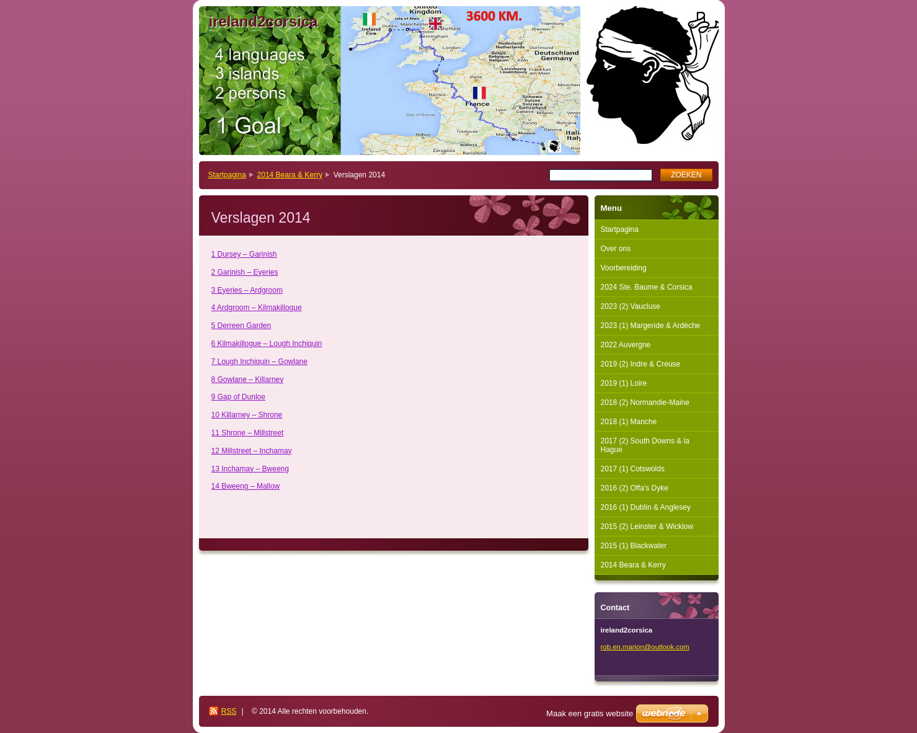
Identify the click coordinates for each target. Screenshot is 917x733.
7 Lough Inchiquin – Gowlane (259, 361)
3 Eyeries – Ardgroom (247, 290)
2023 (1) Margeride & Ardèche (651, 325)
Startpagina (227, 175)
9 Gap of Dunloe (238, 397)
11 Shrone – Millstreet (247, 433)
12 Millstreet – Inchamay (251, 450)
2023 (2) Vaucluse (631, 306)
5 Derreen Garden (241, 325)
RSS (229, 711)
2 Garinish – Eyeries (244, 272)
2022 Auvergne (626, 344)
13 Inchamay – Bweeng (250, 468)
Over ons (616, 248)
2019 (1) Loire (624, 383)
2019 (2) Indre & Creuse (641, 364)
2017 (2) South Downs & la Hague (645, 445)
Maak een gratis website (589, 713)
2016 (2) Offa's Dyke (634, 488)
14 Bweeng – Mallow (245, 486)
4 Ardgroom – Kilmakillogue (256, 307)
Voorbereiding (624, 268)
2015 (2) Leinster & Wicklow (647, 526)
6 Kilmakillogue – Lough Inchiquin (266, 343)
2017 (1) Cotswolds (633, 468)
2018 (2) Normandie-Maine (645, 402)
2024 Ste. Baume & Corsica (647, 287)
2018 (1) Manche (629, 421)
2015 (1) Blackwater (634, 545)
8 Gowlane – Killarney (247, 379)
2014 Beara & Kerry (289, 175)
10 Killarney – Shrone (247, 415)
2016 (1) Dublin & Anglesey (646, 507)
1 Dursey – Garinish (244, 254)
